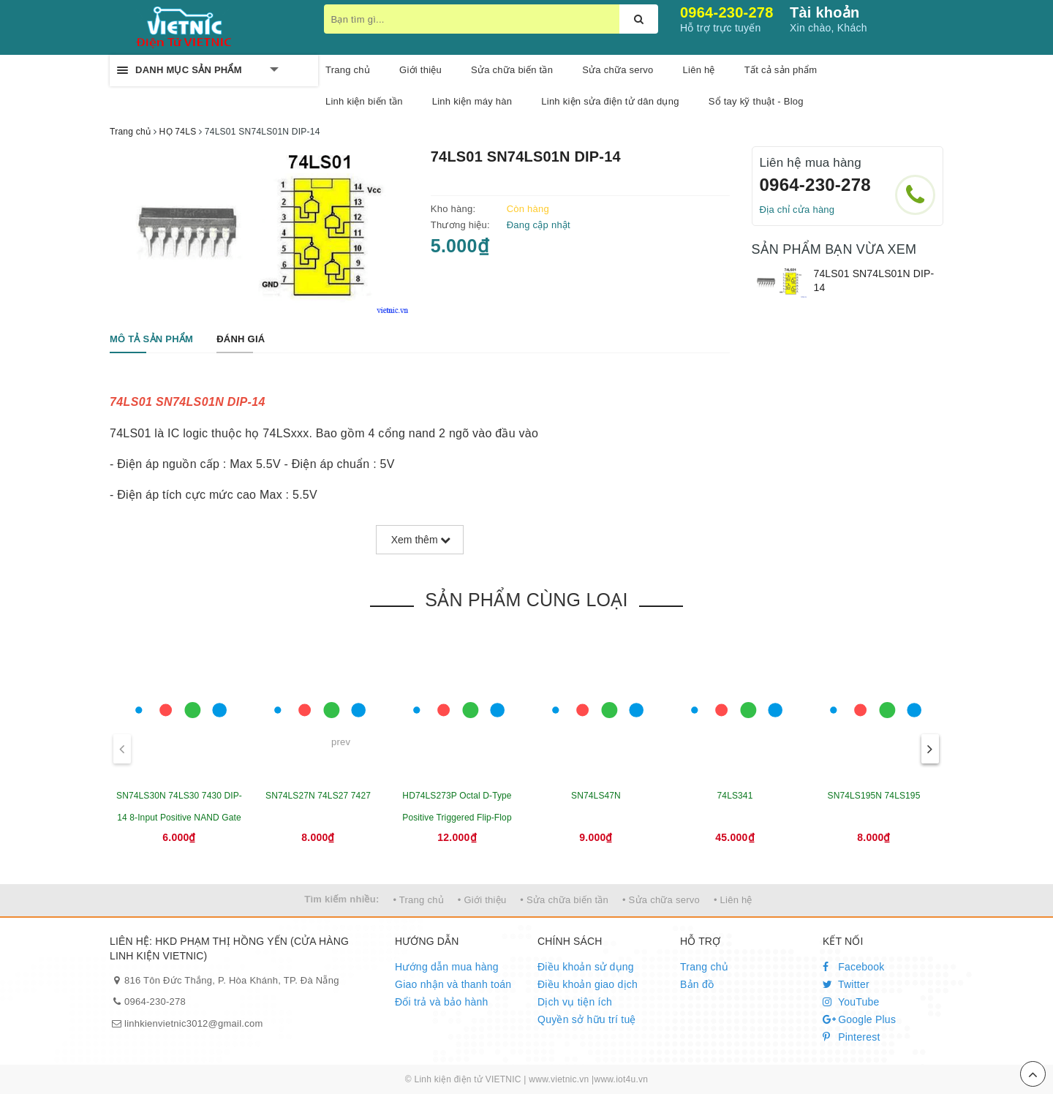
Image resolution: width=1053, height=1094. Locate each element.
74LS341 (735, 796)
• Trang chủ (418, 899)
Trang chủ (347, 69)
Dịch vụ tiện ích (574, 1002)
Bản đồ (697, 984)
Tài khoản (824, 12)
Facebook (854, 967)
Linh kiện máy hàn (472, 101)
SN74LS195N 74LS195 (874, 796)
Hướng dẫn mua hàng (447, 967)
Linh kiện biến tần (364, 101)
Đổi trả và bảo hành (441, 1002)
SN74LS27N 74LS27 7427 (318, 796)
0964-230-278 (727, 12)
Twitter (846, 984)
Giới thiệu (420, 69)
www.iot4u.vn (621, 1079)
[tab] (151, 339)
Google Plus (859, 1019)
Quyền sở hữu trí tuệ (586, 1019)
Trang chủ (704, 967)
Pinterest (851, 1037)
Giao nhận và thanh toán (453, 984)
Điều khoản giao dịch (587, 984)
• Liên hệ (733, 899)
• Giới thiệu (482, 899)
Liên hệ (699, 69)
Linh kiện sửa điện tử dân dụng (610, 101)
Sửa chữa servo (617, 69)
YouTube (851, 1002)
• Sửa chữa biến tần (564, 899)
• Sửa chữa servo (661, 899)
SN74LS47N (596, 796)
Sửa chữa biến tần (512, 69)
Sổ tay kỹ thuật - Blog (756, 101)
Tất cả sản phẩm (781, 69)
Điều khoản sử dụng (585, 967)
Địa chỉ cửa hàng (797, 209)
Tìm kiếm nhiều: (341, 899)
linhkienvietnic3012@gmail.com (193, 1023)
